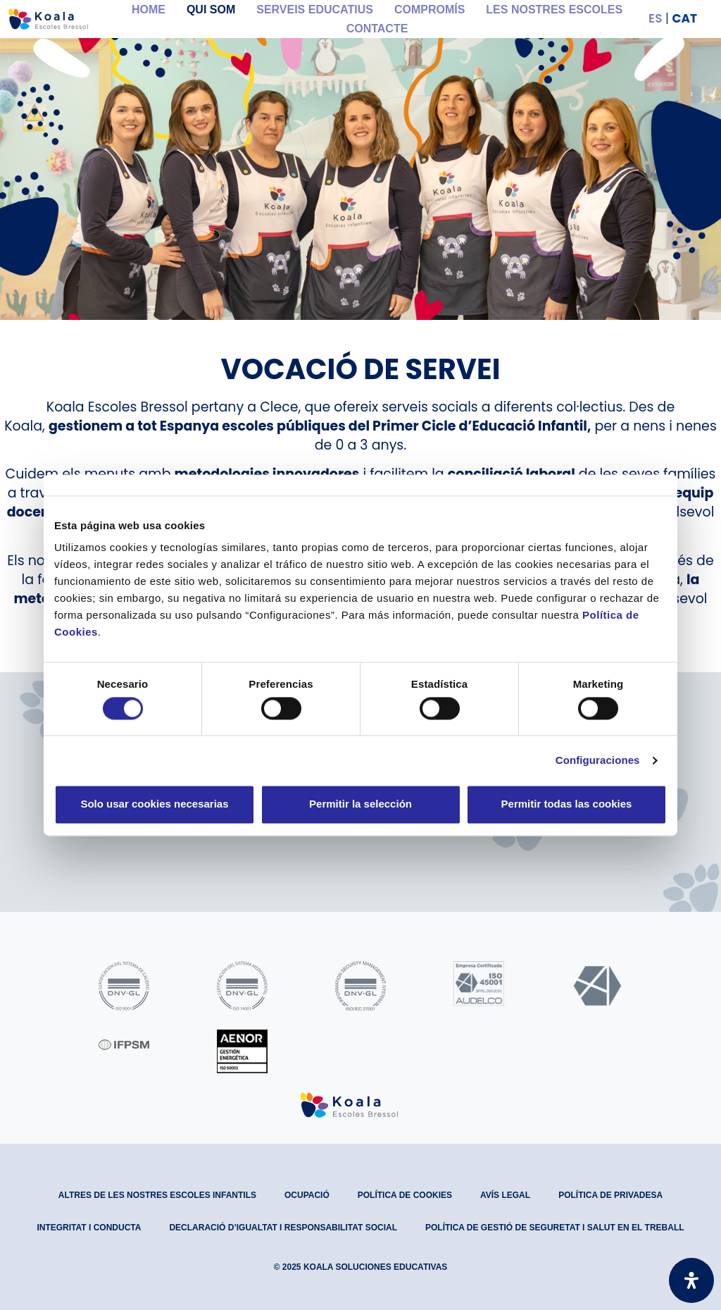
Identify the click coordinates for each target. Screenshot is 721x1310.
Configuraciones (598, 760)
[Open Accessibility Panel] (691, 1280)
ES (655, 18)
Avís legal (505, 1195)
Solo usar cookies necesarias (154, 804)
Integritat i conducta (89, 1227)
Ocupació (307, 1195)
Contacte (377, 29)
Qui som (211, 10)
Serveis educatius (314, 10)
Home (148, 10)
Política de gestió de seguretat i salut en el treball (554, 1227)
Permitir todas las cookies (566, 804)
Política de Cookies (405, 1195)
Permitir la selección (360, 804)
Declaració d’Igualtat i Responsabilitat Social (283, 1227)
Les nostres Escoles (554, 10)
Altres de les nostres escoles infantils (157, 1195)
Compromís (429, 10)
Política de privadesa (610, 1195)
